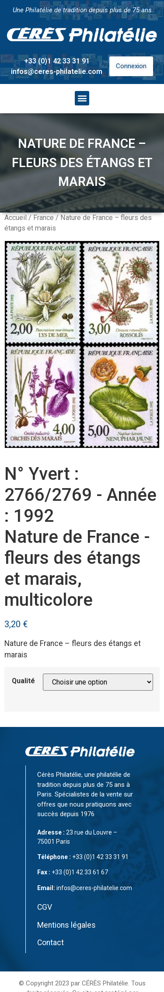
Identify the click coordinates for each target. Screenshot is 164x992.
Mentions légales (66, 925)
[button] (82, 98)
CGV (44, 907)
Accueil (15, 217)
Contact (50, 942)
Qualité (23, 681)
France (43, 217)
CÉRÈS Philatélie (105, 983)
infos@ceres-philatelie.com (56, 71)
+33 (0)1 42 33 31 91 (57, 61)
